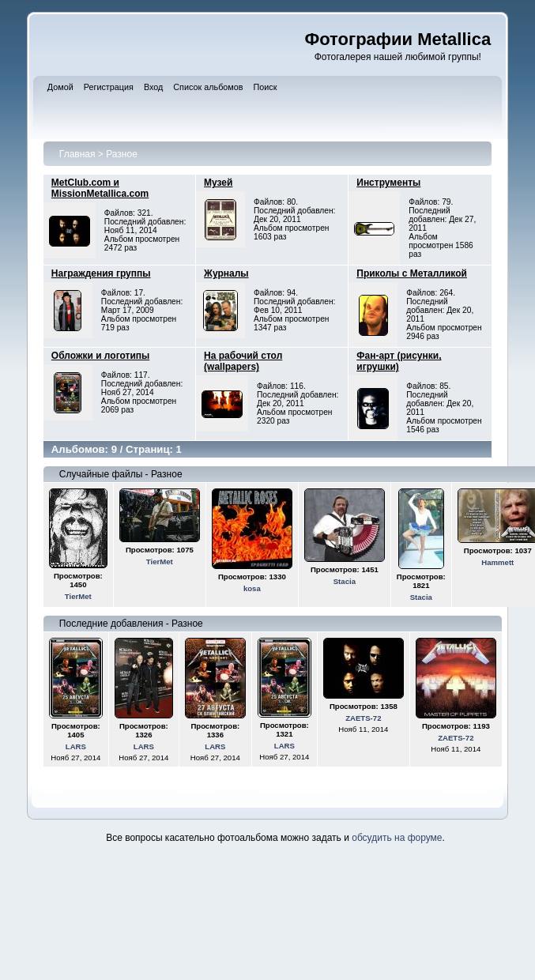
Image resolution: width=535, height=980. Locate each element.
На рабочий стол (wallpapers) (243, 361)
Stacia (344, 581)
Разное (122, 154)
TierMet (78, 596)
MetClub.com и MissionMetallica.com (100, 188)
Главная (77, 154)
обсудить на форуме (397, 837)
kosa (252, 588)
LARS (76, 746)
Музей (218, 182)
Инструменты (388, 182)
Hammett (497, 562)
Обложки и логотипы (100, 355)
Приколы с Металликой (411, 273)
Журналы (226, 273)
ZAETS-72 (363, 718)
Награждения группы (101, 273)
